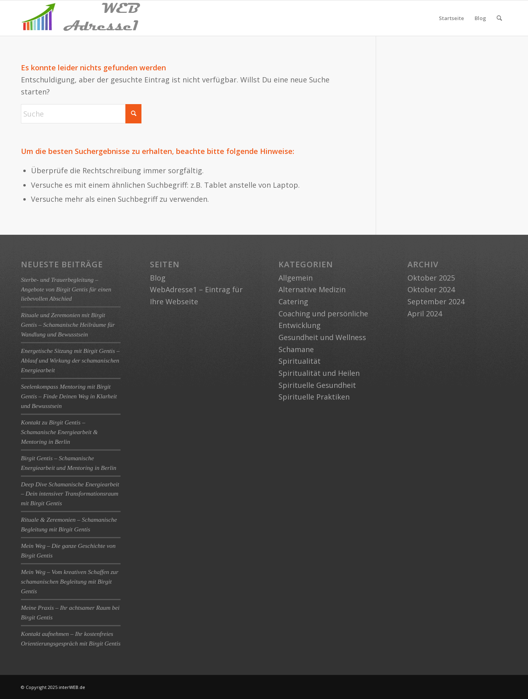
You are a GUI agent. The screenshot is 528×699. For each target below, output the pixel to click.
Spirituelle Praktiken (314, 397)
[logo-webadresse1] (81, 18)
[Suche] (499, 18)
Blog (480, 18)
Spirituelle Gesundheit (317, 385)
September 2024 (436, 301)
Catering (293, 301)
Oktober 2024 (431, 289)
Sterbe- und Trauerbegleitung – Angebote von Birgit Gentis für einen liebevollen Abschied (66, 289)
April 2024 (424, 313)
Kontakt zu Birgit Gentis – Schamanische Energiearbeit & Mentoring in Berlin (59, 432)
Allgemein (295, 278)
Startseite (451, 18)
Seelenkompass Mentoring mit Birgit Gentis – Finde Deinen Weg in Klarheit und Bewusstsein (69, 396)
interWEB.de (72, 687)
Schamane (296, 349)
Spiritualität (299, 361)
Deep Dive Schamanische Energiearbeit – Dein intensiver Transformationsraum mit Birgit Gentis (70, 494)
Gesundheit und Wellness (322, 337)
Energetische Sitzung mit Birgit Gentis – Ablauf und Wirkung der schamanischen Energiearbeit (70, 360)
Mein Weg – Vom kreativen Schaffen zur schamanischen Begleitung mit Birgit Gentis (70, 581)
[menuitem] (499, 18)
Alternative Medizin (312, 289)
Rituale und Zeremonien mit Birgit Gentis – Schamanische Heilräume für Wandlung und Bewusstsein (68, 325)
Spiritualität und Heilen (319, 373)
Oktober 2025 (431, 278)
